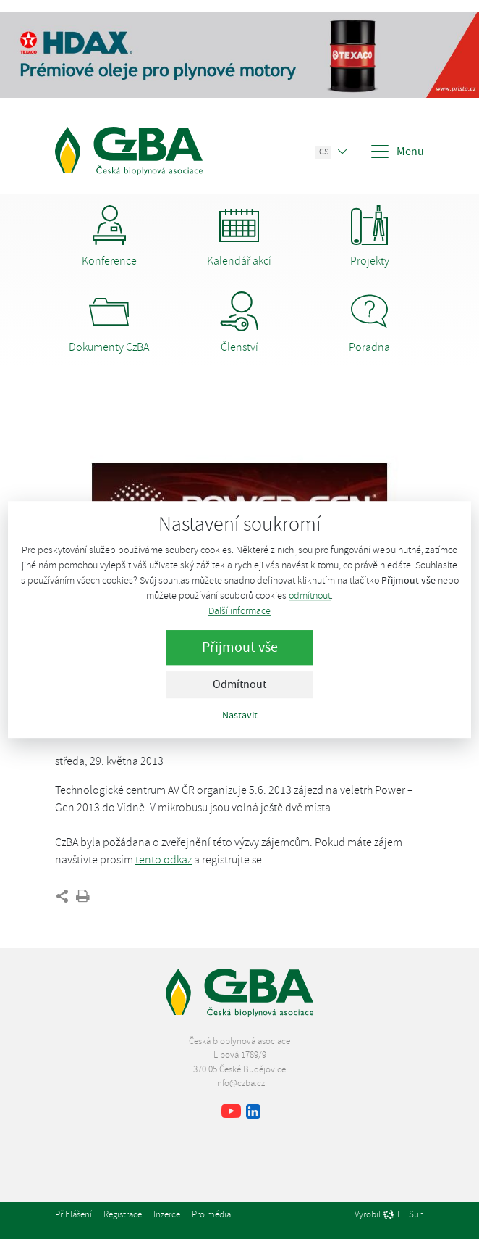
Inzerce (166, 1214)
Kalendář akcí (239, 236)
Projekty (369, 236)
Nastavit (240, 714)
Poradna (369, 323)
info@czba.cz (240, 1083)
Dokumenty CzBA (109, 323)
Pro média (211, 1214)
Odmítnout (239, 684)
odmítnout (310, 595)
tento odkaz (163, 860)
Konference (109, 236)
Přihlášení (73, 1214)
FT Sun (403, 1215)
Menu (396, 151)
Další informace (239, 611)
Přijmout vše (240, 647)
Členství (239, 323)
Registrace (122, 1214)
